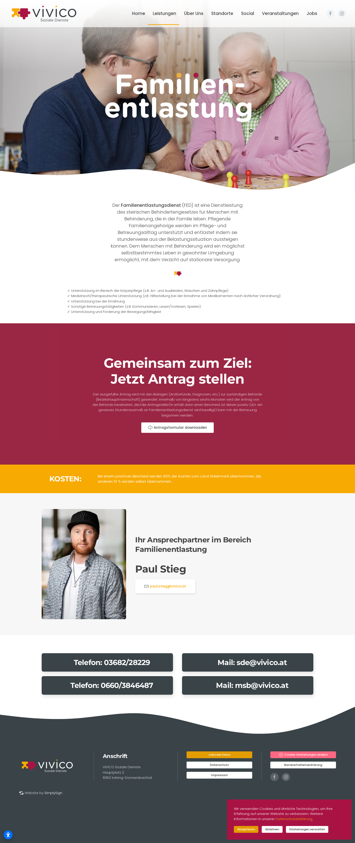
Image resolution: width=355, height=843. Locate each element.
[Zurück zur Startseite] (43, 13)
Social (247, 13)
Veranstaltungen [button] (280, 13)
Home (138, 13)
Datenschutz (219, 765)
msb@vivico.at (261, 685)
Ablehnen (272, 829)
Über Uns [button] (193, 13)
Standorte (222, 13)
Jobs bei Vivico (219, 755)
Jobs (312, 13)
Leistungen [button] (164, 13)
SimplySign (53, 792)
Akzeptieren (246, 829)
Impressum (219, 775)
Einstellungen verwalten (307, 829)
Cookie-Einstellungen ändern (303, 755)
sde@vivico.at (262, 662)
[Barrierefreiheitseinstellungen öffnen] (8, 834)
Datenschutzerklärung (294, 818)
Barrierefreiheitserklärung (303, 765)
